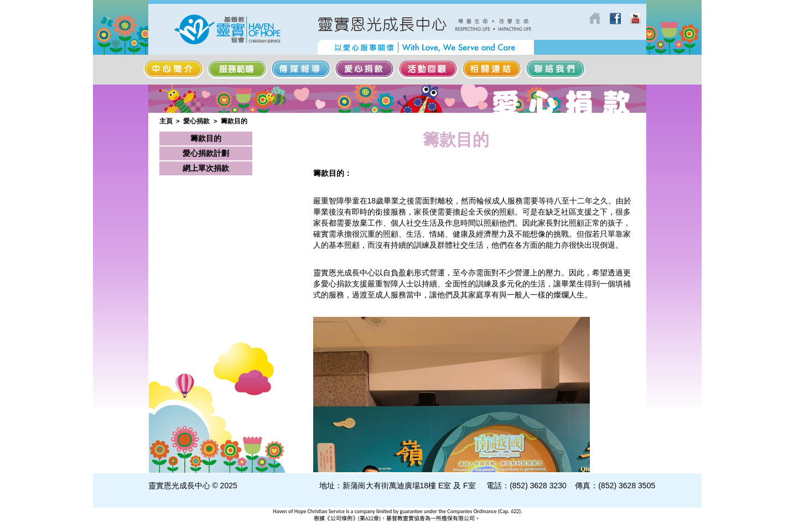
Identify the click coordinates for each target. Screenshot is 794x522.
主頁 (166, 120)
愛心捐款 (196, 120)
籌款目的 (234, 120)
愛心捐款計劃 (206, 153)
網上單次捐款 (206, 168)
